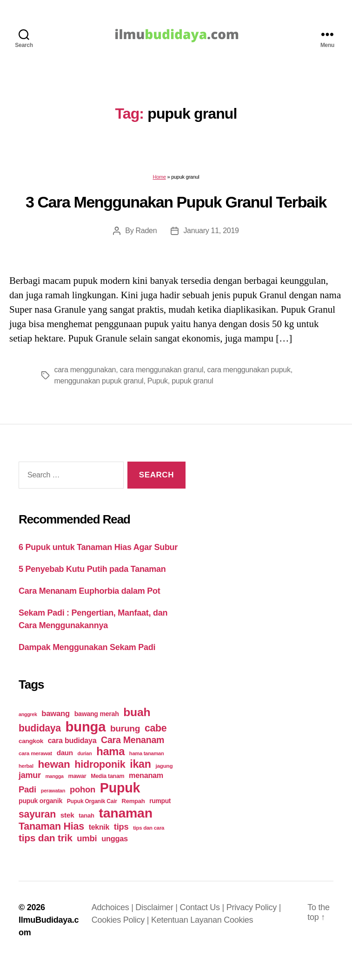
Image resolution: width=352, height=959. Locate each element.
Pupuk (157, 381)
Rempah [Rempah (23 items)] (133, 801)
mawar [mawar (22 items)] (77, 775)
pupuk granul (192, 381)
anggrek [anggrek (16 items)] (28, 714)
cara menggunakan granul (162, 370)
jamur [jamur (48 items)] (30, 775)
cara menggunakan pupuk (249, 370)
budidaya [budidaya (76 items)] (40, 728)
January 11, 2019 (211, 231)
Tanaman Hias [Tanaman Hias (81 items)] (51, 826)
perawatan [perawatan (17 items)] (53, 790)
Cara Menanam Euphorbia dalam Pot (89, 591)
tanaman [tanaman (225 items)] (125, 812)
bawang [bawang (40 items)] (55, 713)
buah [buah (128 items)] (136, 712)
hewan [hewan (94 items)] (54, 764)
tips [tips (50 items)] (121, 827)
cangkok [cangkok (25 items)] (31, 741)
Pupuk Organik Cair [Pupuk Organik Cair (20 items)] (92, 801)
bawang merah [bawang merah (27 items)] (96, 714)
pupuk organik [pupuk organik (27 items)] (40, 801)
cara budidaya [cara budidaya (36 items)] (72, 740)
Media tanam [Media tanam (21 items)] (107, 776)
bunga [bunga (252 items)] (86, 726)
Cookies (238, 920)
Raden (146, 231)
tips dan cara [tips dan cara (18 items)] (148, 828)
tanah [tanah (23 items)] (86, 815)
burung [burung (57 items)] (125, 728)
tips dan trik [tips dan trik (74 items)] (46, 837)
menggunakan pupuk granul (99, 381)
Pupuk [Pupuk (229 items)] (120, 787)
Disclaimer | (157, 907)
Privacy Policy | (253, 907)
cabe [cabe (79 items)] (156, 728)
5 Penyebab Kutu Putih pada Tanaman (92, 569)
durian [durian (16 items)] (85, 753)
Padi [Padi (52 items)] (27, 789)
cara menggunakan (85, 370)
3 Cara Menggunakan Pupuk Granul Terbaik (176, 202)
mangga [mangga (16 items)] (54, 776)
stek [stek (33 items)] (67, 815)
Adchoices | (114, 907)
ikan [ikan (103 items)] (140, 764)
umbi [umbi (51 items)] (87, 838)
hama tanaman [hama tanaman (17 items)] (146, 753)
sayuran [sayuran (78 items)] (37, 814)
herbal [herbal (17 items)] (26, 766)
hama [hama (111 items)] (110, 751)
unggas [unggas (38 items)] (114, 838)
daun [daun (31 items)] (65, 753)
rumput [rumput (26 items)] (160, 801)
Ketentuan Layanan (187, 920)
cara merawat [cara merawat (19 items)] (35, 753)
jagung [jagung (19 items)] (164, 766)
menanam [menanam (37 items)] (146, 775)
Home (159, 177)
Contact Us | (202, 907)
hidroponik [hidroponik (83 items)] (99, 764)
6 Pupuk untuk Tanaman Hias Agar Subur (98, 547)
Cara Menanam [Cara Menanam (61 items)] (132, 740)
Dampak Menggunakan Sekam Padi (87, 647)
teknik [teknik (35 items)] (99, 827)
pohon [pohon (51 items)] (82, 789)
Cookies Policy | (121, 920)
